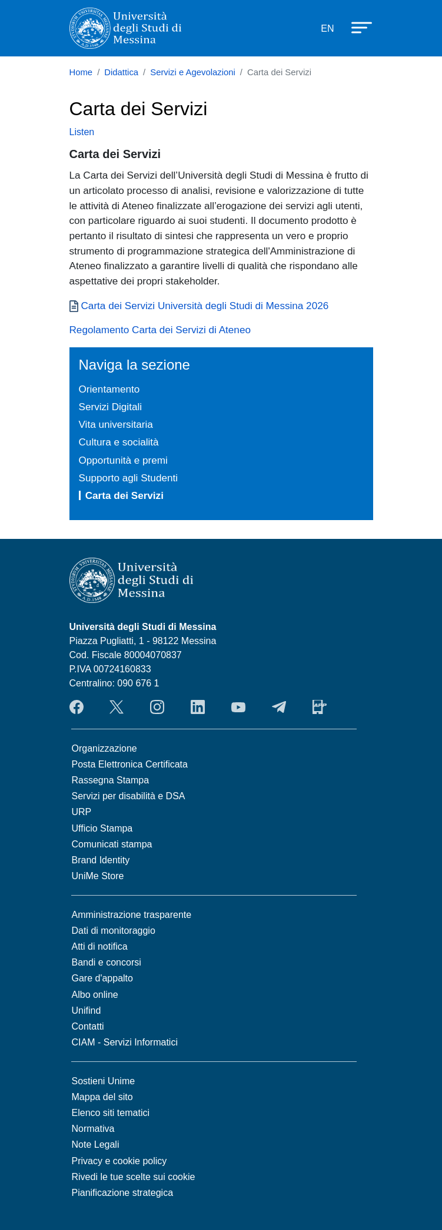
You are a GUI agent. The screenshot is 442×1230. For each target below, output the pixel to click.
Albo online (95, 995)
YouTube (238, 707)
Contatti (88, 1026)
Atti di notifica (100, 946)
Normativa (93, 1129)
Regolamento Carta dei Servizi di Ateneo (160, 330)
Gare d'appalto (102, 978)
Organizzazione (104, 748)
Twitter (116, 707)
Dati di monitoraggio (113, 931)
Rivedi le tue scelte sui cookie (133, 1177)
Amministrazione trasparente (132, 915)
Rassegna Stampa (110, 780)
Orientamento (109, 389)
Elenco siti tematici (111, 1113)
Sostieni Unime (103, 1081)
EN (327, 28)
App (320, 707)
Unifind (86, 1010)
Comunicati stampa (112, 844)
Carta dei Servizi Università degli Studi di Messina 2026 (205, 305)
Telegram (279, 707)
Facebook (76, 707)
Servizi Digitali (110, 407)
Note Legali (95, 1144)
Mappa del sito (102, 1097)
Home (81, 72)
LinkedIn (198, 707)
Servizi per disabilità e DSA (128, 796)
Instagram (157, 707)
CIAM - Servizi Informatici (125, 1042)
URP (82, 812)
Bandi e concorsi (106, 962)
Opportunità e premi (123, 460)
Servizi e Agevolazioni (192, 72)
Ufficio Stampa (102, 828)
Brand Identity (101, 860)
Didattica (121, 72)
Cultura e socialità (119, 442)
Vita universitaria (116, 424)
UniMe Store (98, 876)
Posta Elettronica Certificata (130, 764)
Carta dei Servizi (124, 495)
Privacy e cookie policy (119, 1161)
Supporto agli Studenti (128, 478)
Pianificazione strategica (123, 1193)
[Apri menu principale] (356, 26)
